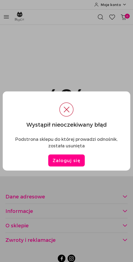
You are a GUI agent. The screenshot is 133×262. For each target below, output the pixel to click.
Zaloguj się (67, 160)
